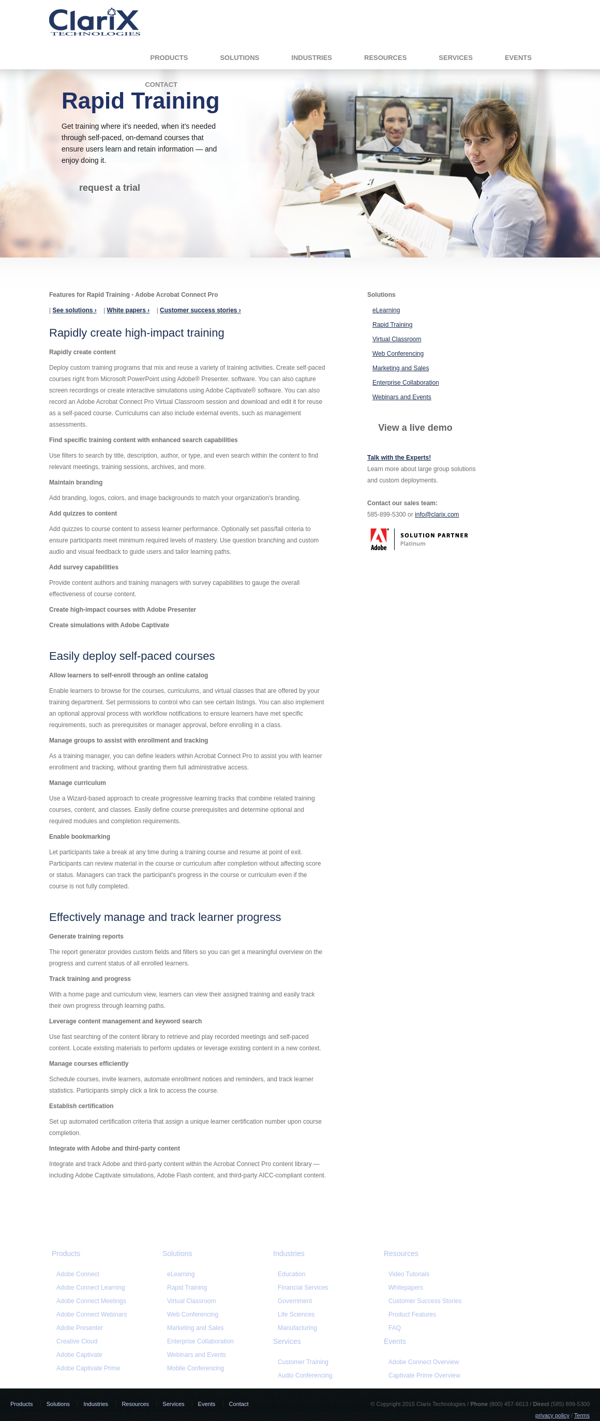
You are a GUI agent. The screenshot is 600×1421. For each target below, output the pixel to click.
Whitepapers (405, 1287)
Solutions (157, 53)
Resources (303, 53)
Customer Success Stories (424, 1301)
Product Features (412, 1314)
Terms (582, 1415)
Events (435, 53)
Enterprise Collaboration (405, 382)
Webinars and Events (401, 397)
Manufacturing (297, 1328)
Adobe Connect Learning (90, 1287)
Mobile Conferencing (195, 1368)
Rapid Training (392, 324)
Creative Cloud (76, 1341)
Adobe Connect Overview (423, 1362)
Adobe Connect (77, 1274)
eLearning (386, 310)
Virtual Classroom (396, 339)
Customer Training (303, 1362)
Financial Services (303, 1287)
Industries (229, 53)
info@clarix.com (437, 514)
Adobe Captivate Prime (88, 1368)
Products (87, 53)
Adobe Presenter (79, 1328)
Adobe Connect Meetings (91, 1301)
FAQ (394, 1328)
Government (295, 1301)
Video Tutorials (408, 1274)
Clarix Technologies (94, 22)
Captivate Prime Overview (424, 1375)
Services (373, 53)
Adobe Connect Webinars (91, 1314)
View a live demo (415, 427)
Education (291, 1274)
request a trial (109, 188)
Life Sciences (296, 1314)
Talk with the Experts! (399, 457)
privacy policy (552, 1415)
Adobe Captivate (79, 1354)
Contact (497, 53)
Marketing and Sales (400, 368)
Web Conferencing (398, 353)
